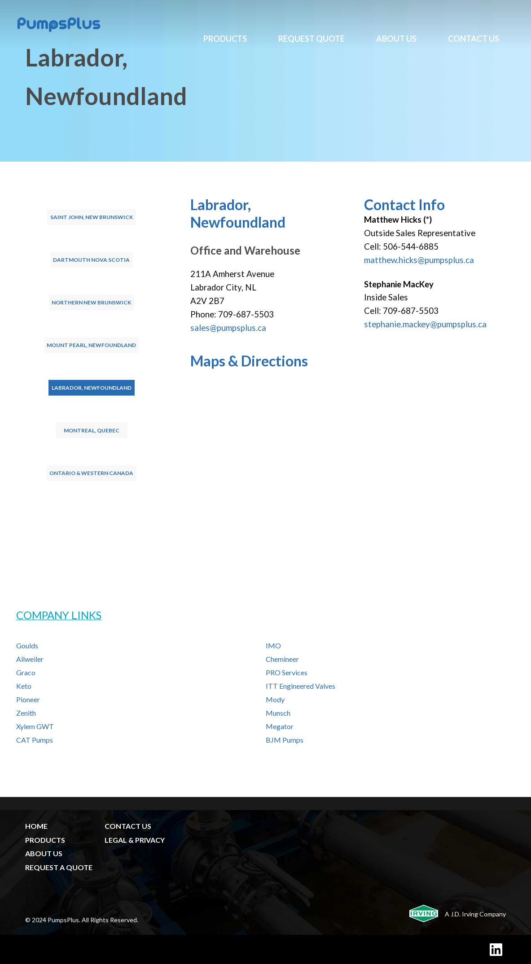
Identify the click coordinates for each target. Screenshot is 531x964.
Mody (275, 699)
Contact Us (473, 39)
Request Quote (311, 39)
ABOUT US (43, 853)
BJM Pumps (284, 739)
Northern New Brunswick (91, 302)
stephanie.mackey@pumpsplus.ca (425, 324)
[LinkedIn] (496, 949)
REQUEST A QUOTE (58, 867)
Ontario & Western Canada (91, 473)
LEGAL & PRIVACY (135, 840)
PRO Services (286, 672)
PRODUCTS (45, 840)
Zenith (26, 713)
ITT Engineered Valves (300, 686)
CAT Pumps (34, 739)
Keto (23, 686)
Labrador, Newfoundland (92, 387)
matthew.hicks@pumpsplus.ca (419, 260)
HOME (36, 826)
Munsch (278, 713)
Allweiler (30, 659)
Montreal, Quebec (91, 430)
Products (225, 39)
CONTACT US (128, 826)
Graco (25, 672)
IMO (273, 645)
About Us (396, 39)
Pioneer (28, 699)
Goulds (27, 645)
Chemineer (282, 659)
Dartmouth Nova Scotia (91, 259)
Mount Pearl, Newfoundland (91, 345)
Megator (280, 726)
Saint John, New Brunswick (91, 217)
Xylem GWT (35, 726)
